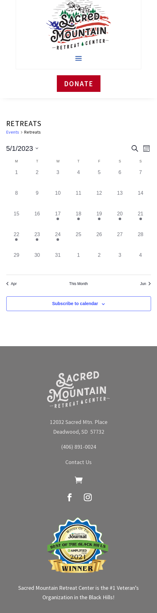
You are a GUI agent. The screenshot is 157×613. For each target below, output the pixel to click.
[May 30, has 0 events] (37, 261)
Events (12, 132)
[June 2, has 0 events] (99, 261)
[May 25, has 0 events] (78, 241)
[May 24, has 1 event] (57, 241)
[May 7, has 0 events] (140, 179)
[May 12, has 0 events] (99, 199)
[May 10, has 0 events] (57, 199)
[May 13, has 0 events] (120, 199)
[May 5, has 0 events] (99, 179)
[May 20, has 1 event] (120, 220)
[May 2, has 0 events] (37, 179)
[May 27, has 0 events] (120, 241)
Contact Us (78, 462)
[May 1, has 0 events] (16, 179)
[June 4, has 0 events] (140, 261)
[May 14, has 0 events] (140, 199)
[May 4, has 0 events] (78, 179)
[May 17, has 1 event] (57, 220)
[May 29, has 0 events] (16, 261)
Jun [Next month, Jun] (145, 284)
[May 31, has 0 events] (57, 261)
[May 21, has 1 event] (140, 220)
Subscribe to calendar (75, 303)
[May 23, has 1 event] (37, 241)
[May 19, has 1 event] (99, 220)
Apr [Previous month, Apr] (11, 284)
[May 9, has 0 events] (37, 199)
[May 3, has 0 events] (57, 179)
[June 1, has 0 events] (78, 261)
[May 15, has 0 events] (16, 220)
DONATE (78, 83)
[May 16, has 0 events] (37, 220)
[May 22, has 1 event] (16, 241)
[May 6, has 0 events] (120, 179)
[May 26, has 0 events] (99, 241)
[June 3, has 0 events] (120, 261)
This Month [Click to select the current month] (78, 284)
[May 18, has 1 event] (78, 220)
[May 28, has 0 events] (140, 241)
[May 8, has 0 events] (16, 199)
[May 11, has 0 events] (78, 199)
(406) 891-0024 (78, 446)
